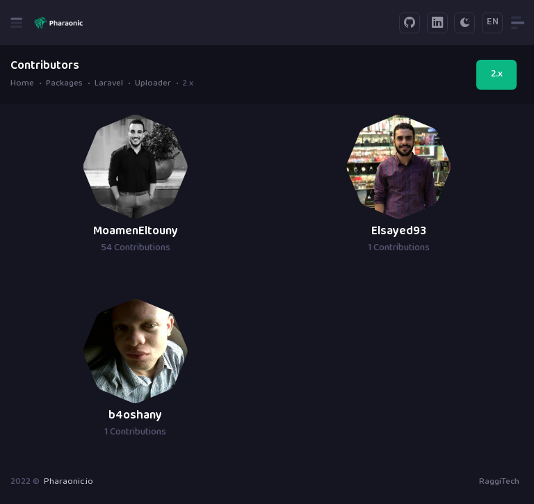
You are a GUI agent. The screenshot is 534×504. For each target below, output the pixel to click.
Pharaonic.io (68, 481)
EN (493, 22)
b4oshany (135, 415)
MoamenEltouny (135, 231)
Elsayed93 (398, 231)
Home (22, 84)
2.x (497, 74)
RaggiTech (499, 481)
